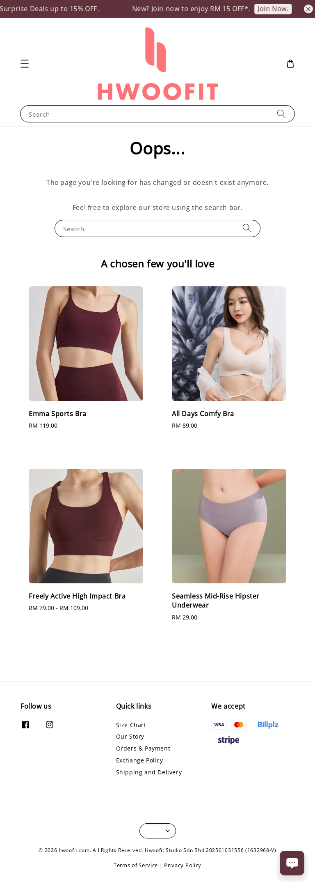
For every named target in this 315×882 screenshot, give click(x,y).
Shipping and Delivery (149, 772)
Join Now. (278, 8)
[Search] (281, 114)
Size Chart (131, 725)
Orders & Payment (143, 748)
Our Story (130, 736)
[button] (25, 64)
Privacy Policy (182, 865)
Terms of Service (136, 865)
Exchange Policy (139, 760)
